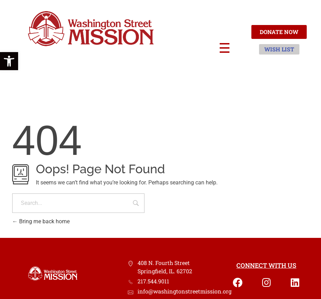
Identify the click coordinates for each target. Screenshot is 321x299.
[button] (9, 61)
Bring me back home (41, 221)
